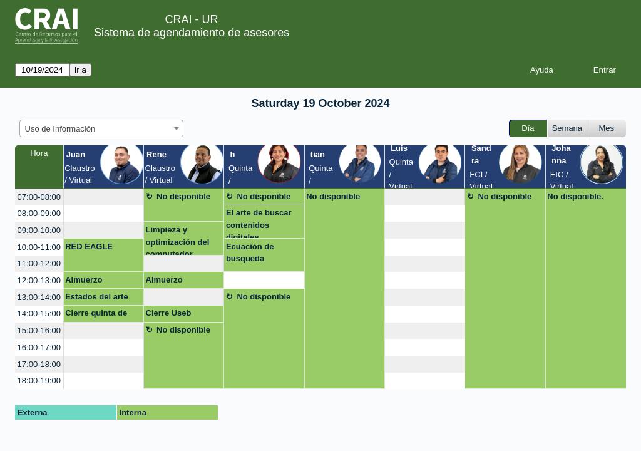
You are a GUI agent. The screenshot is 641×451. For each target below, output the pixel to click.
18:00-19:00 (39, 380)
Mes (607, 128)
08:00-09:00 (39, 213)
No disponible (183, 196)
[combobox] (101, 128)
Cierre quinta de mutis (96, 315)
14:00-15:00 (39, 313)
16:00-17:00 (39, 347)
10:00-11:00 (39, 247)
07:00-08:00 (39, 197)
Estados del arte (96, 296)
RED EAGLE (89, 246)
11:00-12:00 (39, 263)
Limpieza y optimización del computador (178, 240)
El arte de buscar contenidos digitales (259, 223)
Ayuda (541, 70)
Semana (567, 128)
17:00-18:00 (39, 364)
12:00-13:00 (39, 280)
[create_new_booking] (103, 197)
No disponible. (575, 196)
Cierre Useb (169, 313)
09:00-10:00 (39, 230)
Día (527, 128)
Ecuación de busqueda (250, 253)
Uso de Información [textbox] (60, 128)
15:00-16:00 (39, 330)
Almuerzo (83, 279)
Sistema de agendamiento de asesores (191, 32)
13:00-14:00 (39, 297)
